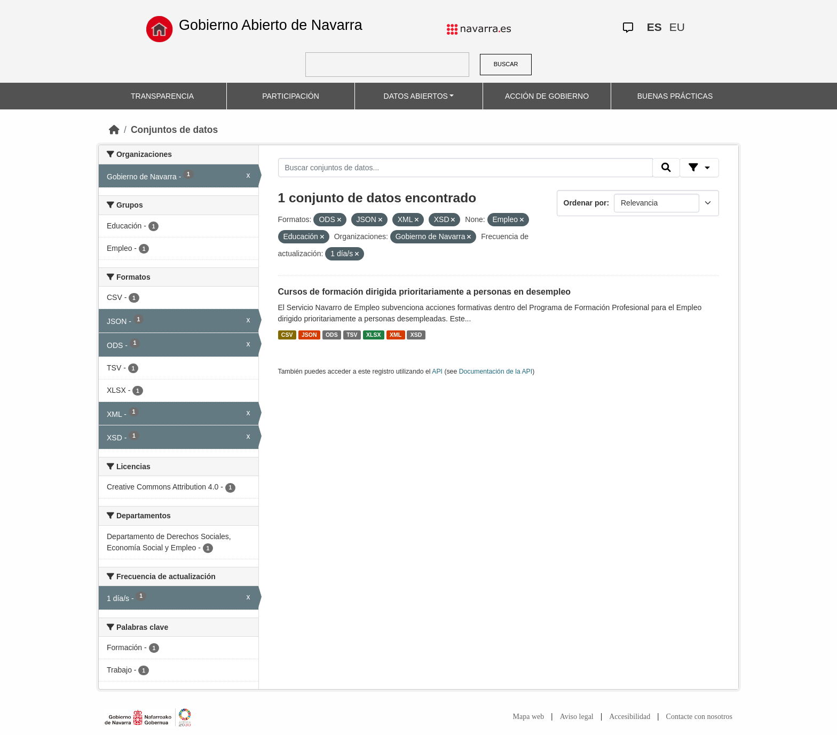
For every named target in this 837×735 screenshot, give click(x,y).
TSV (351, 334)
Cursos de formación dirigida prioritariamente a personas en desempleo (424, 291)
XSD (416, 334)
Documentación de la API (496, 371)
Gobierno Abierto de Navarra (270, 25)
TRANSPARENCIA (162, 96)
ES (654, 27)
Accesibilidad (629, 717)
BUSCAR (506, 64)
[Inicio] (114, 129)
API (437, 371)
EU (677, 27)
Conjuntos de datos (174, 129)
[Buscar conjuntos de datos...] (465, 167)
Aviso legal (577, 717)
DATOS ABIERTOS (416, 96)
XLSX (373, 334)
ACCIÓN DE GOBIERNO (547, 96)
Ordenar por (585, 203)
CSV (287, 334)
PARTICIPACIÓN (290, 96)
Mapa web (528, 717)
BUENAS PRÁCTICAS (675, 96)
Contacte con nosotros (699, 717)
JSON (309, 334)
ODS (332, 334)
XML (395, 334)
